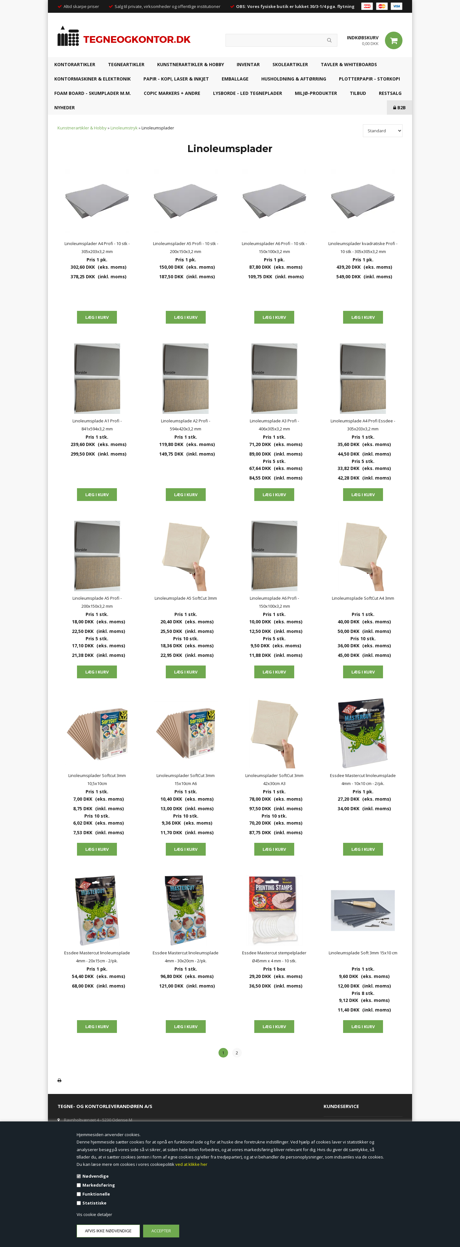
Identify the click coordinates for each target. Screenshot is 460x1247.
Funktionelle (96, 1194)
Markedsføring (98, 1185)
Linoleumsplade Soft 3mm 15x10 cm (363, 953)
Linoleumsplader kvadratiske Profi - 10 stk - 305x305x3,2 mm (362, 247)
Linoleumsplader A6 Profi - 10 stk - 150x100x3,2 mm (274, 247)
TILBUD (358, 93)
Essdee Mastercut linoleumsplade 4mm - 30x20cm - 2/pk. (185, 957)
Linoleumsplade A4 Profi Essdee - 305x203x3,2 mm (363, 425)
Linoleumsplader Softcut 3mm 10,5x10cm (97, 779)
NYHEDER (64, 107)
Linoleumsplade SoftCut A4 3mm (363, 598)
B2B (399, 107)
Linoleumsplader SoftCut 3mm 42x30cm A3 (274, 779)
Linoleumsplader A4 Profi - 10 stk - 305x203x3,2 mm (97, 247)
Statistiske (94, 1203)
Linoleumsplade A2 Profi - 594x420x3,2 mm (185, 425)
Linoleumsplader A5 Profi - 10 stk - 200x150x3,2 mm (185, 247)
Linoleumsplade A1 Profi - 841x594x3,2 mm (97, 425)
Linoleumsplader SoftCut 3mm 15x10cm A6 (186, 779)
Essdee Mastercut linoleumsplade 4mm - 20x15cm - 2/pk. (97, 957)
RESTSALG (390, 93)
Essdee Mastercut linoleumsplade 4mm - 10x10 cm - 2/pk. (363, 779)
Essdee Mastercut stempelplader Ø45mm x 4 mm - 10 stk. (274, 957)
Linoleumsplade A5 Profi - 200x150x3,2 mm (97, 602)
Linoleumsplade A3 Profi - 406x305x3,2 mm (274, 425)
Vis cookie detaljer (94, 1214)
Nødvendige (95, 1176)
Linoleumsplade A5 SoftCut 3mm (186, 598)
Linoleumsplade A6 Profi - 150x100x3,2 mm (274, 602)
